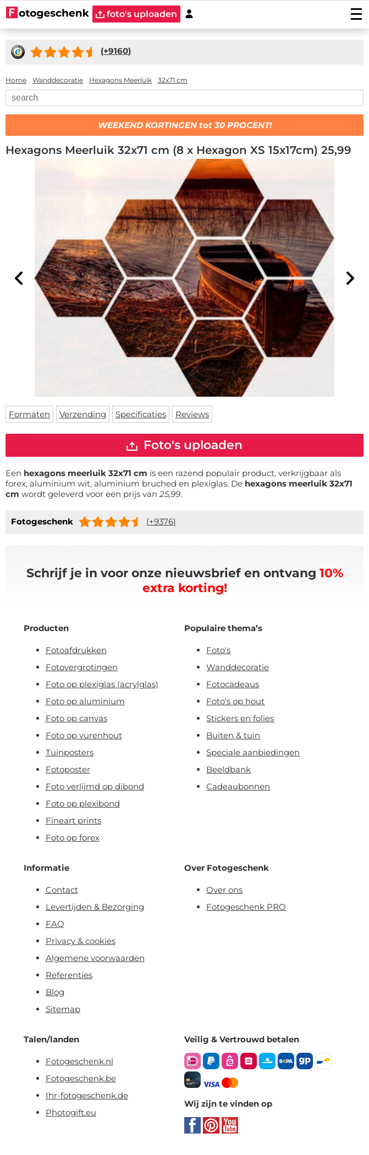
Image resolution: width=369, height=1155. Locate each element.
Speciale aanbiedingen (253, 752)
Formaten (29, 414)
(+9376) (161, 521)
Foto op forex (73, 837)
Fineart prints (73, 820)
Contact (62, 890)
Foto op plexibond (83, 803)
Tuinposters (69, 752)
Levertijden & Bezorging (95, 907)
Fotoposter (68, 769)
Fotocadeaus (232, 684)
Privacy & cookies (80, 941)
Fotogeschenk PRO (246, 907)
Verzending (82, 414)
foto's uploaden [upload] (136, 14)
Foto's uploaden (184, 445)
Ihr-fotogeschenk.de (87, 1095)
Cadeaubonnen (238, 786)
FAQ (55, 924)
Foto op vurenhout (84, 735)
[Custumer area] (189, 14)
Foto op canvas (76, 718)
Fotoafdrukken (76, 650)
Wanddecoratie (237, 667)
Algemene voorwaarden (95, 958)
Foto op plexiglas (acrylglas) (102, 684)
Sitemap (63, 1009)
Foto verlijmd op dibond (95, 786)
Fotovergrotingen (82, 667)
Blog (55, 992)
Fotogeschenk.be (81, 1078)
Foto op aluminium (85, 701)
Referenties (69, 975)
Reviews (192, 414)
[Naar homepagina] (47, 13)
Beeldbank (228, 769)
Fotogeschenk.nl (79, 1061)
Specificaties (140, 414)
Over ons (224, 890)
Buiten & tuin (233, 735)
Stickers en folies (240, 718)
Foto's (218, 650)
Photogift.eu (71, 1112)
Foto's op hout (235, 701)
